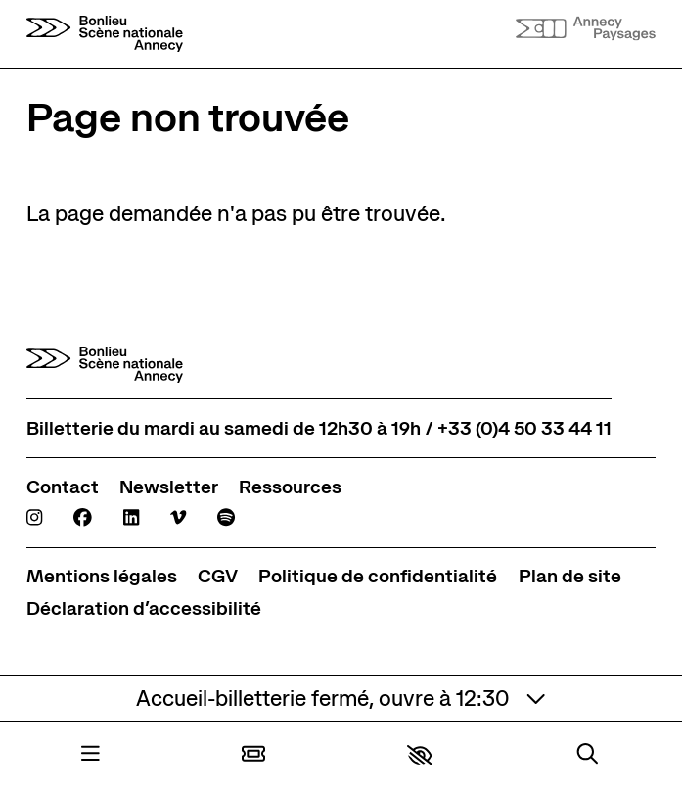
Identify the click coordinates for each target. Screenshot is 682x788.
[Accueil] (104, 34)
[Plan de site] (570, 576)
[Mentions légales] (101, 576)
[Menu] (90, 755)
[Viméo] (178, 518)
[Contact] (62, 487)
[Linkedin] (131, 518)
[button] (420, 755)
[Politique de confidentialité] (377, 576)
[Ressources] (290, 487)
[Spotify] (226, 518)
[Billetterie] (253, 755)
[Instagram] (34, 518)
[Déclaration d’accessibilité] (143, 608)
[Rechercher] (587, 755)
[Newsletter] (168, 487)
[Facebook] (82, 518)
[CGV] (218, 576)
